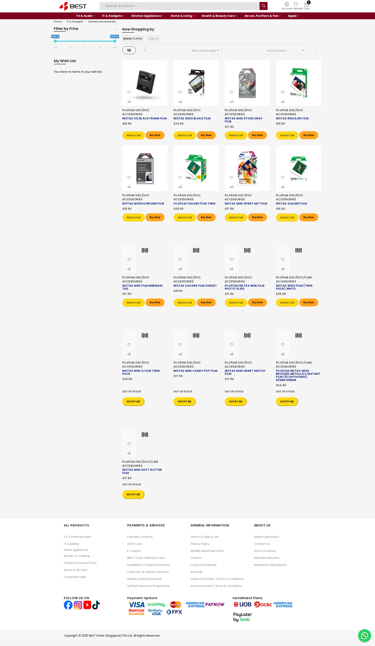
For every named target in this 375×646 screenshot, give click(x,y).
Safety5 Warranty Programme (148, 586)
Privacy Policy (200, 544)
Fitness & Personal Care (80, 563)
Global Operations (266, 537)
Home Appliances (76, 550)
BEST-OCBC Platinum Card (145, 558)
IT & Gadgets (75, 21)
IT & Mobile (71, 544)
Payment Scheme (140, 537)
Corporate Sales (75, 577)
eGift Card (134, 544)
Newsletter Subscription (270, 565)
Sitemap (196, 572)
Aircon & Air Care (75, 570)
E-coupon (134, 551)
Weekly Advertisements (207, 551)
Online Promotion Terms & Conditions (217, 579)
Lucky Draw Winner (204, 565)
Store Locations (265, 551)
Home (58, 21)
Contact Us (262, 544)
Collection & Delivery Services (148, 572)
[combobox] (180, 6)
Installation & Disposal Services (148, 565)
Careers (196, 558)
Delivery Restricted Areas (144, 579)
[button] (129, 92)
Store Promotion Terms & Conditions (216, 586)
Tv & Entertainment (77, 537)
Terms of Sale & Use (205, 537)
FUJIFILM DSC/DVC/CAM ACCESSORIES (294, 279)
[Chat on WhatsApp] (364, 635)
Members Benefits (266, 558)
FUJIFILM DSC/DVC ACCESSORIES (136, 112)
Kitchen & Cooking (77, 556)
